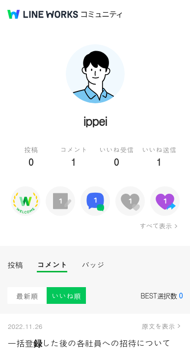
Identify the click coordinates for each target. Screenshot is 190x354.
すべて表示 (155, 226)
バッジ (93, 264)
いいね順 (66, 296)
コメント (52, 264)
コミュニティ (101, 14)
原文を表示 (158, 326)
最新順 (27, 296)
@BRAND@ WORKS (42, 14)
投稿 (15, 264)
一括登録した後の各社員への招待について (89, 343)
